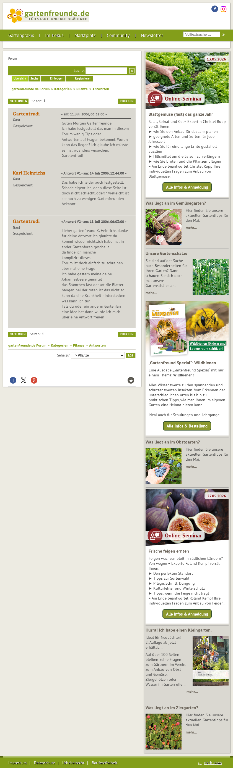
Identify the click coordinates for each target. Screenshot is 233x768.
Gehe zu (63, 355)
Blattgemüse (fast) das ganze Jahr (181, 114)
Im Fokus (54, 35)
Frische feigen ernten (169, 551)
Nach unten (18, 101)
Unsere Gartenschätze (166, 253)
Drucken (126, 101)
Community (118, 35)
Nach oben (17, 334)
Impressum (17, 762)
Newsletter (152, 35)
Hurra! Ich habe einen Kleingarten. (179, 630)
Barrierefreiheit (104, 762)
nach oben (213, 762)
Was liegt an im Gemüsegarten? (176, 203)
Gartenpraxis (21, 35)
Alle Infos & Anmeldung (187, 187)
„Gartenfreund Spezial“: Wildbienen (182, 362)
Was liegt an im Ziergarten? (172, 707)
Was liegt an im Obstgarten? (173, 442)
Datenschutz (44, 762)
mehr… (191, 227)
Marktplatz (85, 35)
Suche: (79, 70)
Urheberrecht (73, 762)
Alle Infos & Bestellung (187, 425)
